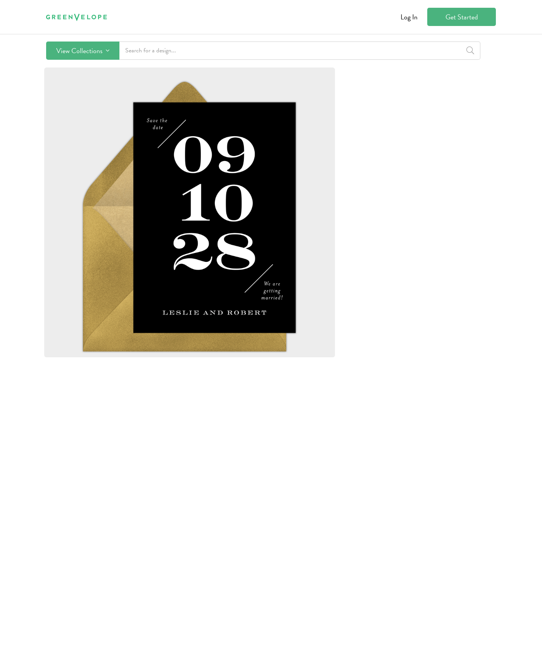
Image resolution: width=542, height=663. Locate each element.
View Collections (82, 50)
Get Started (461, 17)
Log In (409, 17)
